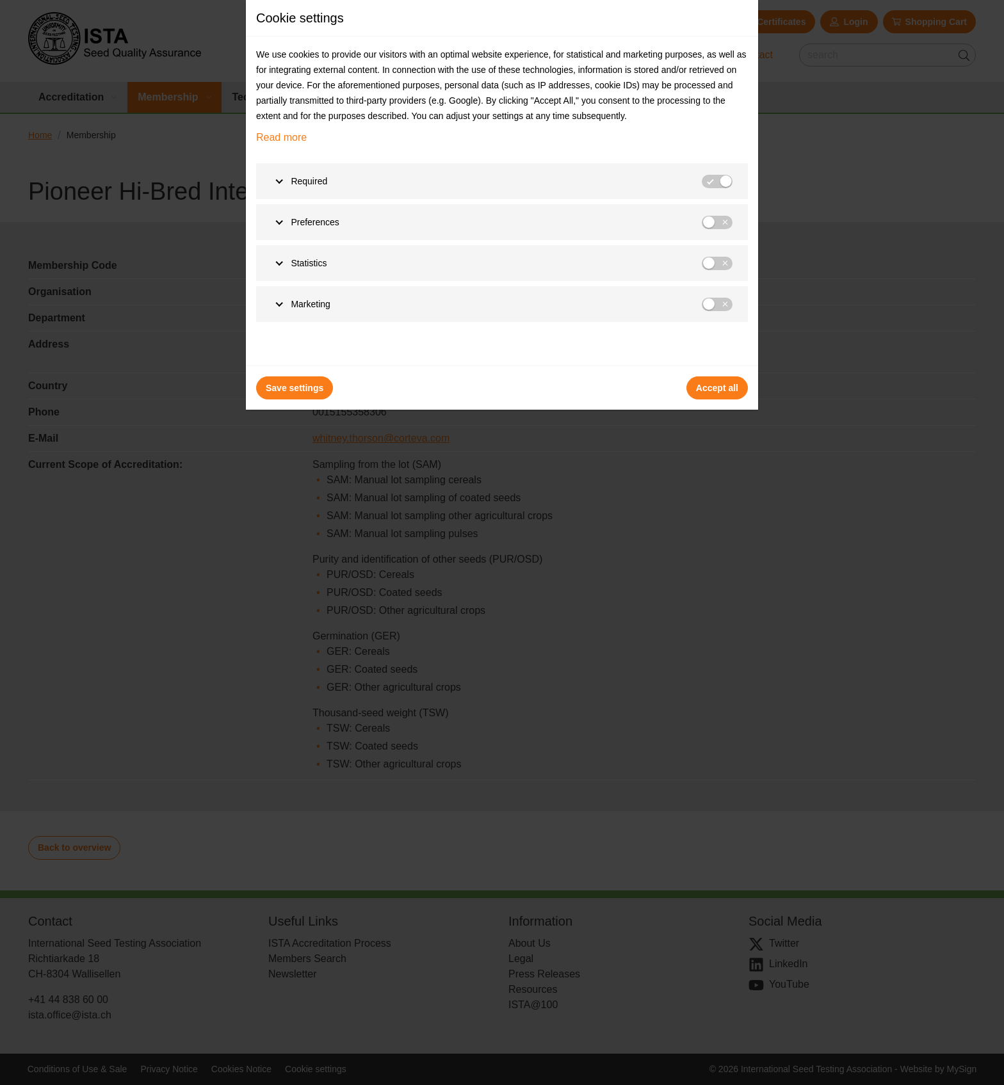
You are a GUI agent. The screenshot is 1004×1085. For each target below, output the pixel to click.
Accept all (717, 388)
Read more (281, 137)
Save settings (294, 388)
